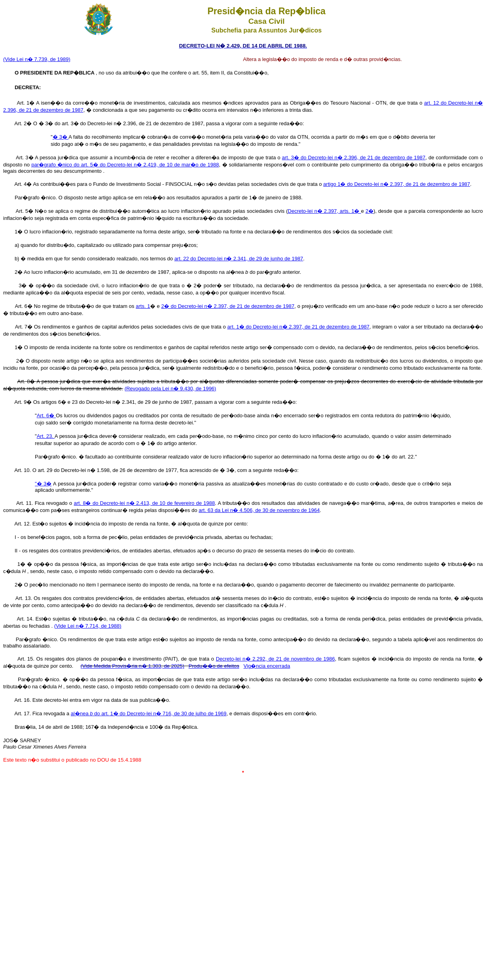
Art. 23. (46, 436)
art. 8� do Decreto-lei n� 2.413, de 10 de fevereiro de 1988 (144, 503)
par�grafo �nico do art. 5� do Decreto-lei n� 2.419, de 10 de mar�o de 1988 (125, 165)
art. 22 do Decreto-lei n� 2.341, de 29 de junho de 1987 (238, 259)
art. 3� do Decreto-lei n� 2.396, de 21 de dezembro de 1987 (353, 157)
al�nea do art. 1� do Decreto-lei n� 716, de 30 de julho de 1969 (149, 713)
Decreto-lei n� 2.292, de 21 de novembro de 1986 (275, 659)
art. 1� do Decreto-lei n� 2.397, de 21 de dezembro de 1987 (298, 327)
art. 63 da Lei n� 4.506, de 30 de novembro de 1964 (259, 510)
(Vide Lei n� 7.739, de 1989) (37, 59)
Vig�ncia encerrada (267, 666)
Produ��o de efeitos (214, 666)
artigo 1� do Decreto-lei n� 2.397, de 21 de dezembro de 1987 (396, 184)
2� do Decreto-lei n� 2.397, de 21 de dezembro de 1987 (227, 306)
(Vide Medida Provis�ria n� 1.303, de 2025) (132, 666)
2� (370, 211)
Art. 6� (46, 415)
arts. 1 (143, 306)
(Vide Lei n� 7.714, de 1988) (88, 626)
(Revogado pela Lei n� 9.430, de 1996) (170, 389)
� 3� (61, 137)
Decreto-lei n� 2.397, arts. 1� (324, 211)
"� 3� (43, 484)
